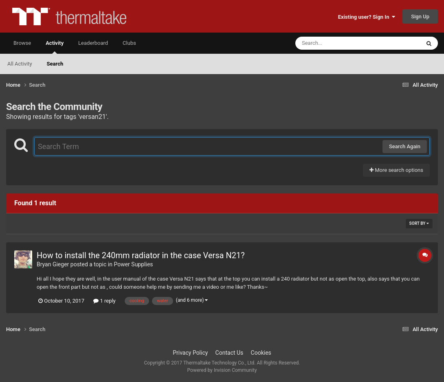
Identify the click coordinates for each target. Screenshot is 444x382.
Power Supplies (133, 264)
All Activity (19, 64)
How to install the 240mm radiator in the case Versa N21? (141, 255)
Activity (55, 47)
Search (55, 64)
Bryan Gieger (53, 264)
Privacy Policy (190, 352)
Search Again (404, 146)
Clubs (129, 43)
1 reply (104, 301)
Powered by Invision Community (222, 370)
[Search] (337, 43)
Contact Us (229, 352)
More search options (396, 170)
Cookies (261, 352)
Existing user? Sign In (366, 17)
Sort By (419, 223)
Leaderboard (93, 43)
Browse (22, 43)
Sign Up (420, 16)
